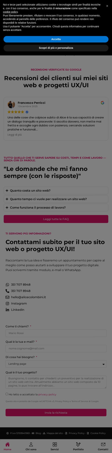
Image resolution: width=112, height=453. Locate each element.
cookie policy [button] (10, 409)
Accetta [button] (56, 436)
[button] (107, 403)
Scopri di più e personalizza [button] (56, 445)
